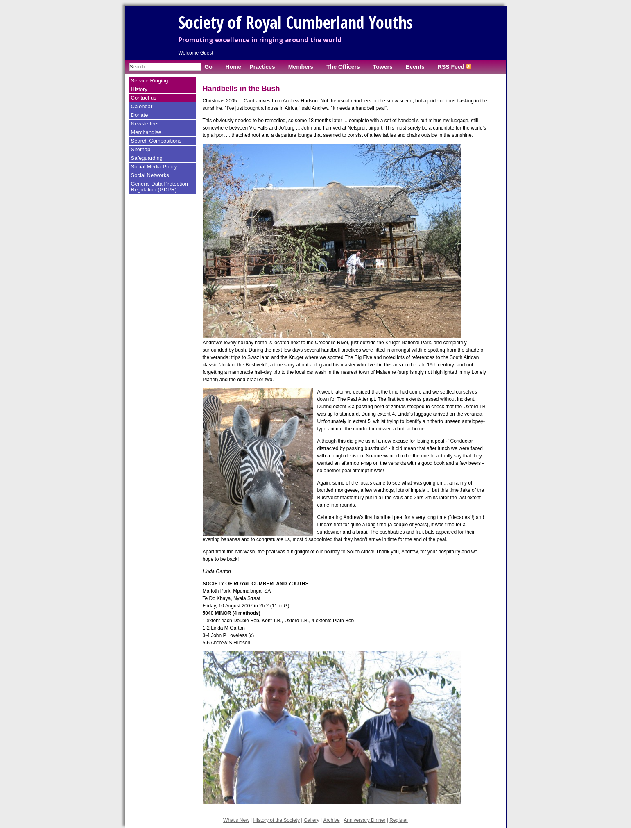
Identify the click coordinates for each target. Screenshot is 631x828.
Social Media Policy (154, 167)
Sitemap (141, 149)
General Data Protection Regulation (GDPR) (159, 187)
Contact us (143, 98)
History (139, 89)
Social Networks (150, 175)
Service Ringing (149, 80)
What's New (236, 820)
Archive (331, 820)
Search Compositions (156, 141)
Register (398, 820)
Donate (139, 115)
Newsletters (145, 124)
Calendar (142, 106)
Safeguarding (147, 158)
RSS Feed (454, 67)
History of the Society (276, 820)
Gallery (311, 820)
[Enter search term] (165, 67)
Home (234, 67)
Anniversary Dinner (364, 820)
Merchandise (146, 132)
